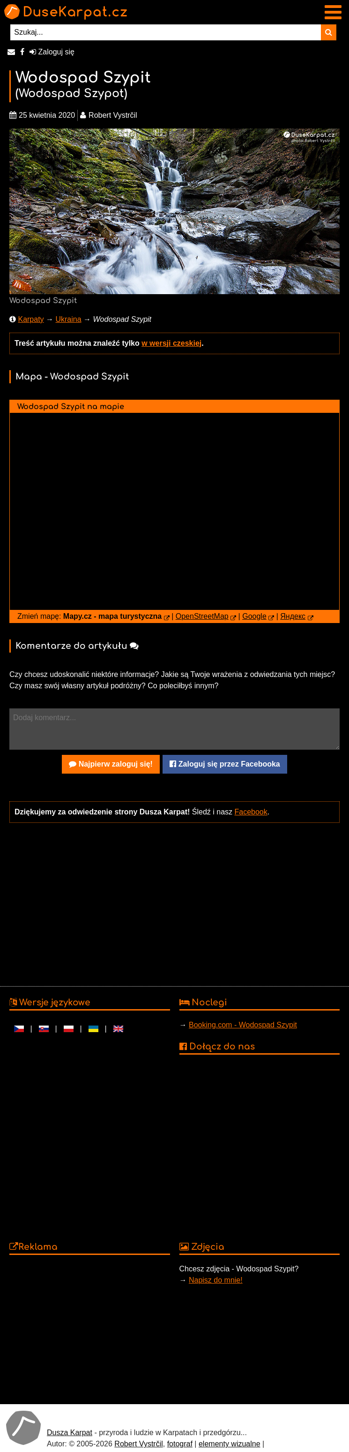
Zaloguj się (52, 52)
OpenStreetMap (202, 616)
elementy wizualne (229, 1444)
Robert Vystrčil (138, 1444)
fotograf (180, 1444)
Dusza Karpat (69, 1433)
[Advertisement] (172, 903)
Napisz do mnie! (216, 1280)
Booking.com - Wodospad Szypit (243, 1025)
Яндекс (292, 616)
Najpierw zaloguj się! (111, 764)
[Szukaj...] (165, 32)
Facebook (250, 812)
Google (254, 616)
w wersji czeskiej (171, 343)
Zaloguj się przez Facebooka (225, 764)
